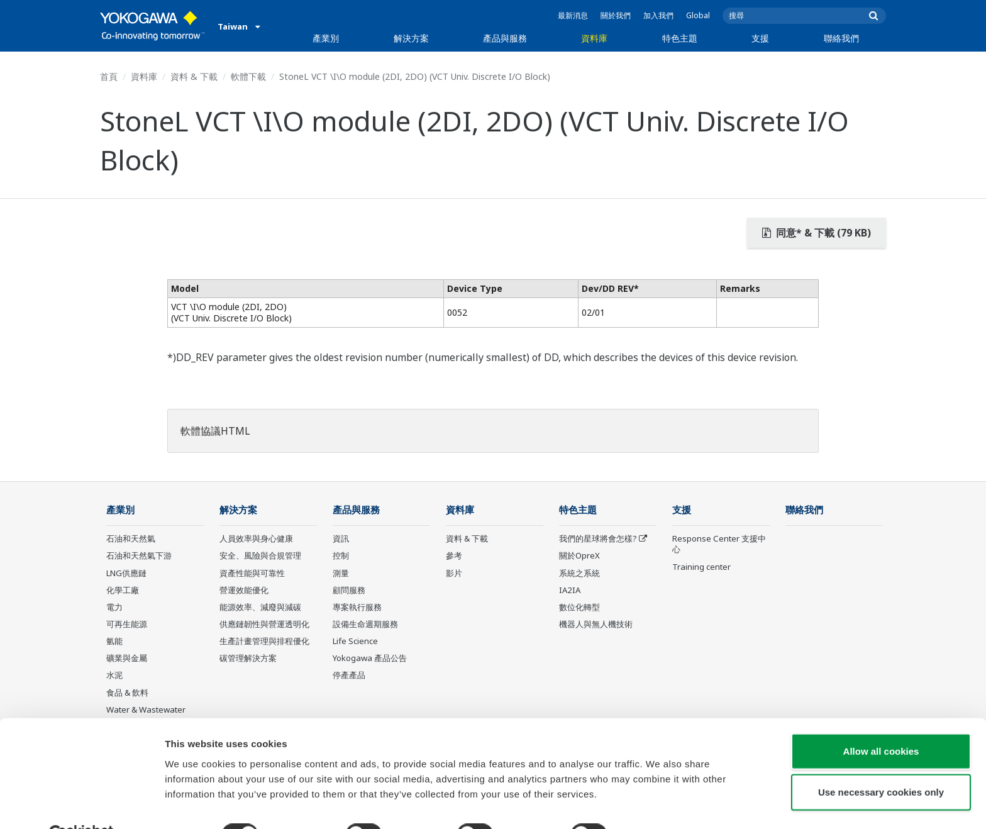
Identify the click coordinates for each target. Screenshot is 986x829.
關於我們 (616, 15)
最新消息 (573, 15)
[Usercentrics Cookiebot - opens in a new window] (81, 804)
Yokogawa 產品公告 (370, 658)
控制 (341, 556)
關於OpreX (579, 556)
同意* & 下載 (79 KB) (816, 233)
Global (698, 15)
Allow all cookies (881, 720)
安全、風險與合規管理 (260, 556)
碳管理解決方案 (248, 658)
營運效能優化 (244, 590)
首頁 (109, 76)
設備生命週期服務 (365, 624)
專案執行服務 (357, 607)
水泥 (114, 675)
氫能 (114, 641)
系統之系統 (579, 573)
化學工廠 (122, 590)
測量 (341, 573)
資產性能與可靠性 (252, 573)
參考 (454, 556)
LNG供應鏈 (126, 573)
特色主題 (679, 38)
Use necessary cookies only (881, 762)
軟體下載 (248, 76)
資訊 (341, 539)
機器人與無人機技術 (596, 624)
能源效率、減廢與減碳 (260, 607)
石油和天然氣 (130, 539)
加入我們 (658, 15)
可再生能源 (126, 624)
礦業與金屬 (126, 658)
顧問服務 (349, 590)
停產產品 (349, 675)
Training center (701, 566)
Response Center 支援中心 (719, 544)
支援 (760, 38)
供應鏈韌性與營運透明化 (264, 624)
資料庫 (594, 38)
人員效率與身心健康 (256, 539)
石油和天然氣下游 (139, 556)
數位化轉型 (579, 607)
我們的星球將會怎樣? (598, 539)
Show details (660, 804)
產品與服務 (505, 38)
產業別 (326, 38)
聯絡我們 (841, 38)
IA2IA (569, 590)
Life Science (355, 641)
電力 (114, 607)
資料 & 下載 (194, 76)
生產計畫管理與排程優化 (264, 641)
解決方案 (411, 38)
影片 (454, 573)
